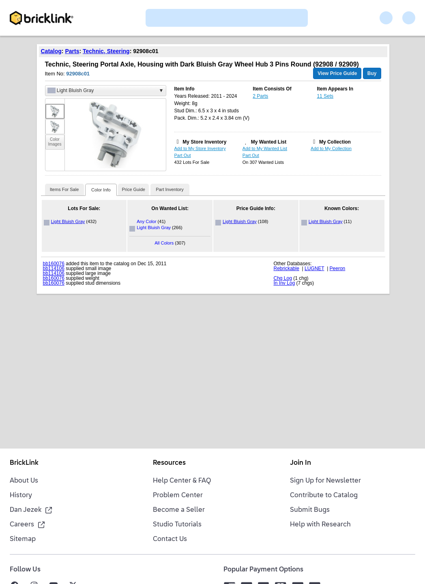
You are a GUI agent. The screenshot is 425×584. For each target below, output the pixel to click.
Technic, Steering (106, 51)
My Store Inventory (204, 142)
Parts (72, 51)
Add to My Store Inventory (200, 148)
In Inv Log (284, 283)
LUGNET (314, 268)
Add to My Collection (331, 148)
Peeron (338, 268)
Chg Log (283, 278)
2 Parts (260, 96)
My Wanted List (269, 142)
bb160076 (53, 263)
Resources (169, 463)
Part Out (182, 155)
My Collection (335, 142)
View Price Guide (337, 73)
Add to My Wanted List (265, 148)
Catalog (51, 51)
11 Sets (325, 96)
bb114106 (53, 268)
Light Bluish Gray (68, 221)
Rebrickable (286, 268)
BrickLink (24, 463)
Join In (300, 463)
